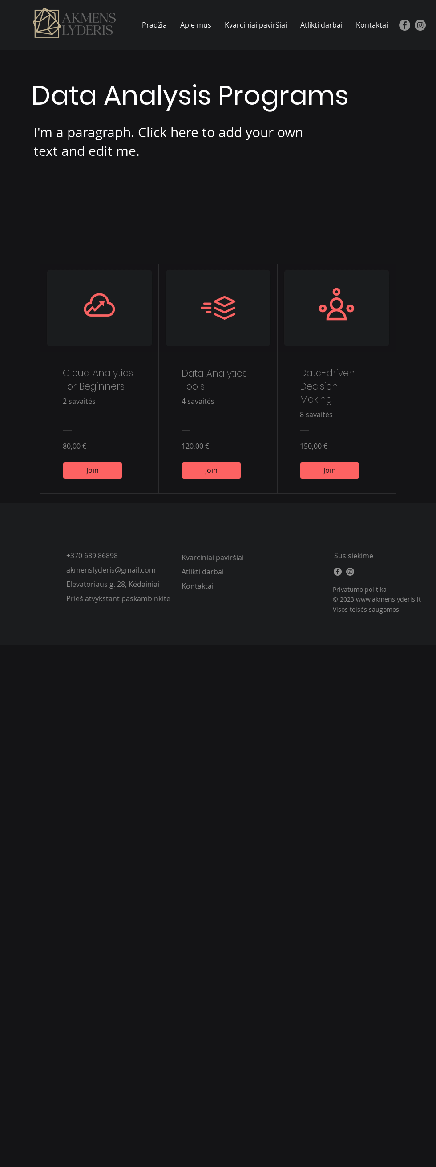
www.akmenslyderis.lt (388, 599)
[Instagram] (420, 25)
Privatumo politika (360, 589)
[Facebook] (404, 25)
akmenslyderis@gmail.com (111, 570)
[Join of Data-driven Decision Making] (329, 470)
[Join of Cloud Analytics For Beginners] (92, 470)
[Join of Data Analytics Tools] (211, 470)
